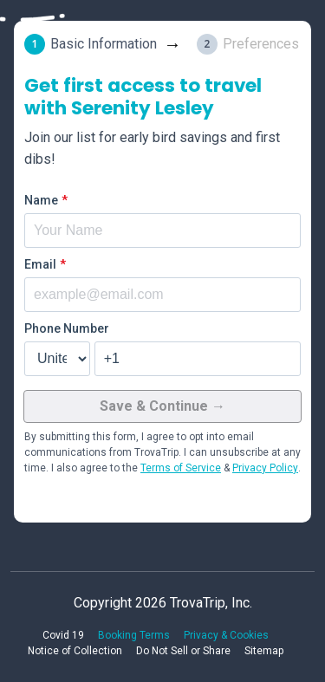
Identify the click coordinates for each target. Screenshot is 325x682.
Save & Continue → (162, 406)
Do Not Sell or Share (183, 651)
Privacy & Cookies (226, 635)
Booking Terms (134, 635)
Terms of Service (180, 468)
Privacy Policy (265, 468)
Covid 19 (63, 635)
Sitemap (263, 651)
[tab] (110, 44)
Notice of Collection (75, 651)
